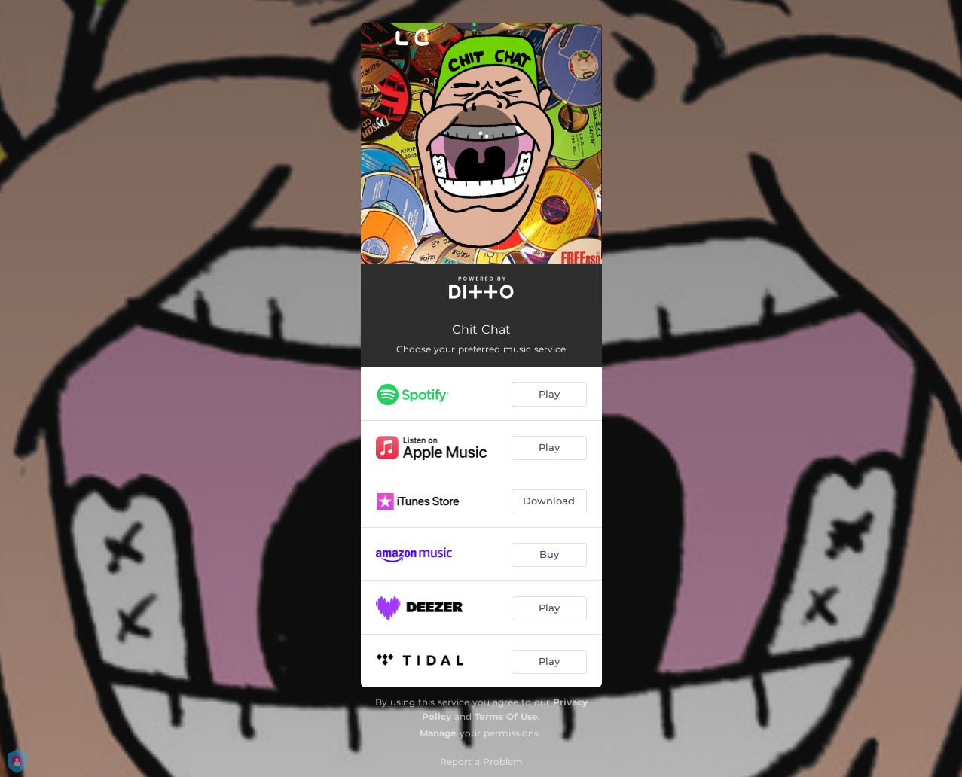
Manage (438, 733)
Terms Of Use (506, 716)
